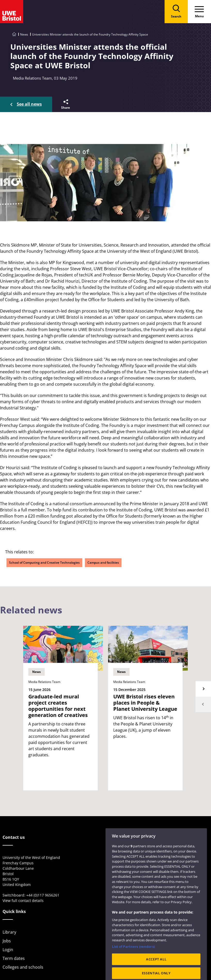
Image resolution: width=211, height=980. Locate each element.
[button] (65, 104)
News (24, 34)
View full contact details (23, 900)
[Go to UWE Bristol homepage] (14, 34)
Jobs (7, 941)
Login (8, 949)
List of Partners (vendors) (133, 953)
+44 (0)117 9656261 (42, 895)
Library (9, 932)
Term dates (14, 958)
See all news (29, 104)
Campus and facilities (103, 562)
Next (203, 689)
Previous (203, 704)
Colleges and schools (23, 967)
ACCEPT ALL (156, 966)
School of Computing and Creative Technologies (44, 562)
